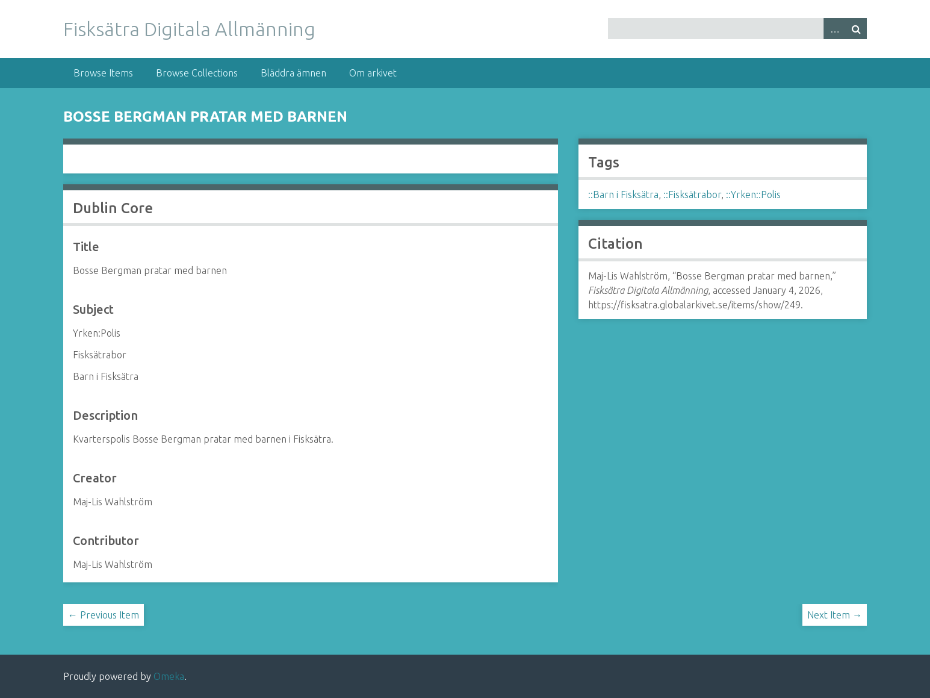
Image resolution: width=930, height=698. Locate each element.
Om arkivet (373, 72)
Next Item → (834, 614)
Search (856, 28)
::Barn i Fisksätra (623, 194)
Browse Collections (197, 72)
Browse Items (103, 72)
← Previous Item (103, 614)
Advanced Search (834, 28)
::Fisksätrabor (692, 194)
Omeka (168, 676)
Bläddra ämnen (293, 72)
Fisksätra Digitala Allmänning (189, 29)
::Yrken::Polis (753, 194)
